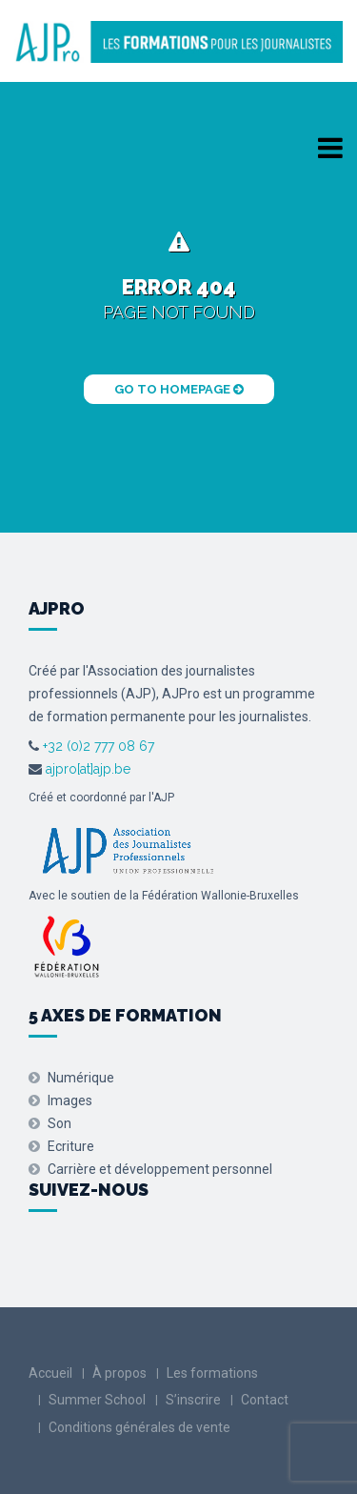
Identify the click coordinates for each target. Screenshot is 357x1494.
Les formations (212, 1373)
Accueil (50, 1373)
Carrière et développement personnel (160, 1169)
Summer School (97, 1399)
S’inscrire (193, 1399)
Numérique (81, 1077)
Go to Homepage (179, 389)
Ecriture (71, 1146)
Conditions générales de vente (139, 1427)
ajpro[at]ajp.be (88, 769)
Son (59, 1123)
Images (70, 1100)
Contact (264, 1399)
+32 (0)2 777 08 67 (96, 746)
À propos (119, 1373)
